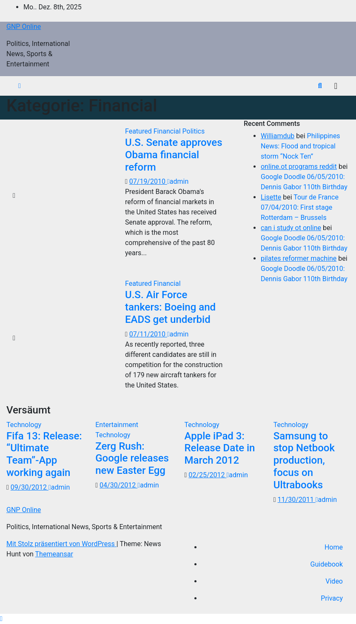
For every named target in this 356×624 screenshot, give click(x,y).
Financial (168, 131)
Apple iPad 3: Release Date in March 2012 (220, 448)
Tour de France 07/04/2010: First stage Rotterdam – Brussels (300, 207)
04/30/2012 (118, 485)
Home (334, 547)
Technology (23, 425)
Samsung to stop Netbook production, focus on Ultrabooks (304, 460)
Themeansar (54, 554)
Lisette (271, 197)
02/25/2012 (207, 475)
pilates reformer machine (298, 258)
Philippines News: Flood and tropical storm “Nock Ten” (300, 146)
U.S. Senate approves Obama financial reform (173, 155)
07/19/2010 (148, 181)
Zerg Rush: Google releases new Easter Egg (132, 458)
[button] (320, 86)
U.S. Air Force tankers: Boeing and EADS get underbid (170, 307)
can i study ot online (291, 228)
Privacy (332, 598)
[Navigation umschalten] (336, 86)
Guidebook (326, 564)
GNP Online (23, 27)
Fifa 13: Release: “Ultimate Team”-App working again (44, 454)
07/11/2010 (148, 334)
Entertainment (116, 425)
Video (334, 581)
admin (177, 181)
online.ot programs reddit (299, 166)
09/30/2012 (29, 487)
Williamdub (277, 136)
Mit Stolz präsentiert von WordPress (61, 544)
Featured (139, 131)
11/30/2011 (297, 500)
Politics (193, 131)
